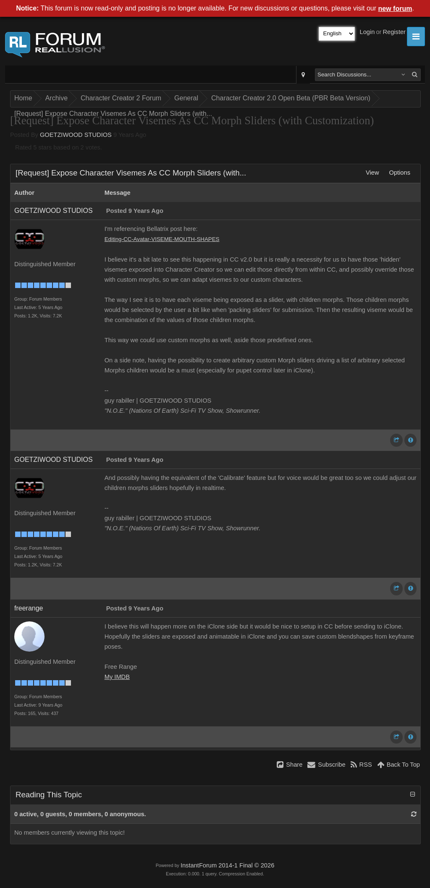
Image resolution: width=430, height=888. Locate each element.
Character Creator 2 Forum (121, 98)
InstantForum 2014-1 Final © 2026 (227, 865)
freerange (28, 608)
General (186, 98)
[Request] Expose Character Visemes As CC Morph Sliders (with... (113, 113)
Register (394, 32)
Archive (56, 98)
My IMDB (117, 676)
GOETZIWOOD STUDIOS (76, 134)
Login (367, 32)
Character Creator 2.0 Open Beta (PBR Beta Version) (290, 98)
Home (23, 98)
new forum (395, 8)
